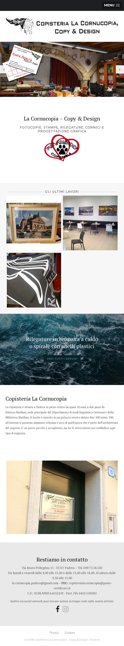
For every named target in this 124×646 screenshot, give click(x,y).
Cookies (70, 632)
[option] (62, 69)
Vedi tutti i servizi (62, 358)
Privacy (54, 632)
